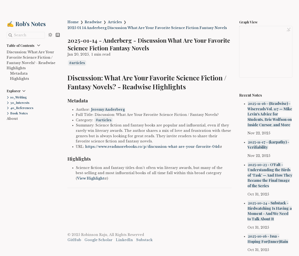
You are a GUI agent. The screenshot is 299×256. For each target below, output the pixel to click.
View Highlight (92, 178)
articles (78, 63)
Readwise (93, 22)
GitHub (74, 240)
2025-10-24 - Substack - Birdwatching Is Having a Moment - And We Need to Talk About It (270, 210)
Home (73, 22)
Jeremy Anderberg (108, 109)
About (12, 118)
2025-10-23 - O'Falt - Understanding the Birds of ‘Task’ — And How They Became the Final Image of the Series (270, 175)
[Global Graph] (288, 29)
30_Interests (19, 103)
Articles (115, 22)
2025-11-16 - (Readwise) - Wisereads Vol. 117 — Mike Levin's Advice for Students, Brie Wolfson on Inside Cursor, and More (270, 114)
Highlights (19, 78)
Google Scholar (99, 240)
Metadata (19, 73)
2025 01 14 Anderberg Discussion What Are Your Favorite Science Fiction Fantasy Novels (147, 28)
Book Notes (19, 113)
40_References (21, 108)
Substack (144, 240)
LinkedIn (124, 240)
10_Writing (18, 97)
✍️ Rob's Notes (26, 24)
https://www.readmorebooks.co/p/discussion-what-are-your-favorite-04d (153, 146)
